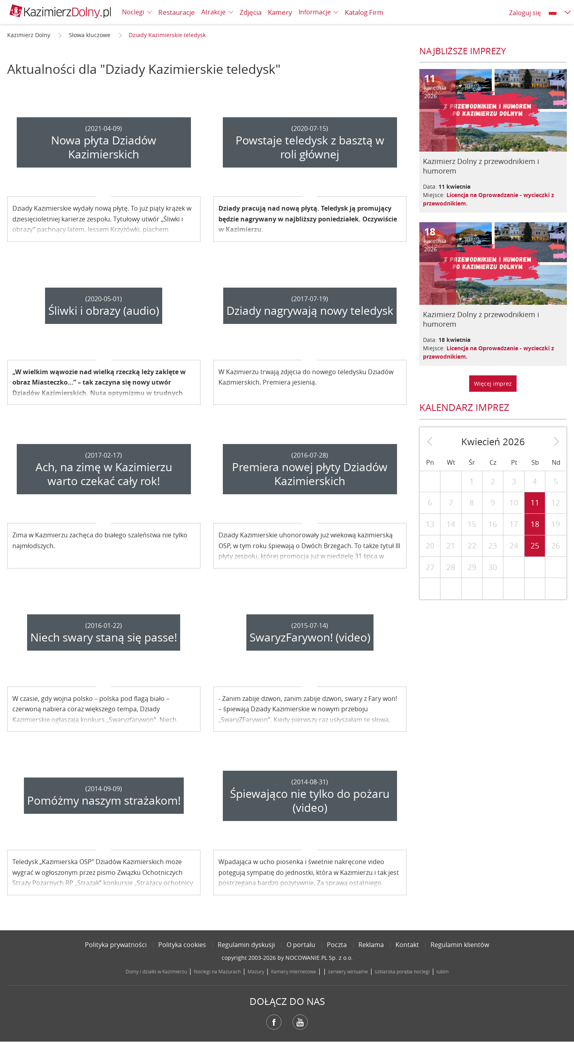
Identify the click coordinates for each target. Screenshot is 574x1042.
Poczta (337, 944)
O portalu (301, 944)
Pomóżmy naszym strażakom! (104, 800)
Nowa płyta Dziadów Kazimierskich (103, 147)
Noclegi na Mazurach (217, 971)
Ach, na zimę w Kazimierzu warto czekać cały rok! (103, 474)
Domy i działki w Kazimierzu (156, 971)
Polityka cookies (182, 944)
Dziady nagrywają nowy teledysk (309, 310)
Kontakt (407, 944)
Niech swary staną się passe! (103, 637)
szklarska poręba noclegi (402, 971)
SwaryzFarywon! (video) (310, 637)
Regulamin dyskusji (246, 944)
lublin (442, 971)
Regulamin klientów (460, 944)
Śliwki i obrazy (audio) (103, 310)
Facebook (273, 1022)
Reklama (371, 944)
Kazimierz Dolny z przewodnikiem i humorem (481, 166)
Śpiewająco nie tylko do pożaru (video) (309, 800)
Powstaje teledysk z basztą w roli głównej (310, 147)
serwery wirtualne (348, 971)
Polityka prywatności (116, 944)
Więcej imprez (493, 383)
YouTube (300, 1022)
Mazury (256, 971)
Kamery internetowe (293, 971)
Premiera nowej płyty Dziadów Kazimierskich (309, 474)
